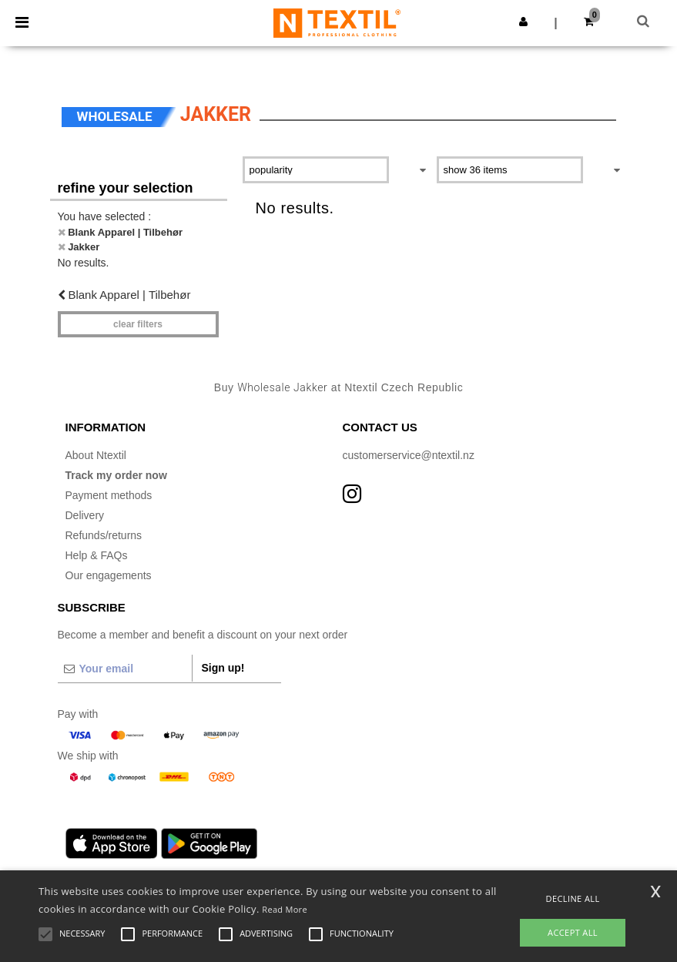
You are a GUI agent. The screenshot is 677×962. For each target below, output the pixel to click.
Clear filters (138, 324)
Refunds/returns (103, 535)
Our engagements (108, 575)
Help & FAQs (96, 555)
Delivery (85, 515)
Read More (284, 909)
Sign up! (223, 668)
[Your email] (125, 668)
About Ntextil (95, 455)
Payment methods (108, 495)
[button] (523, 21)
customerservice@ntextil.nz (408, 455)
